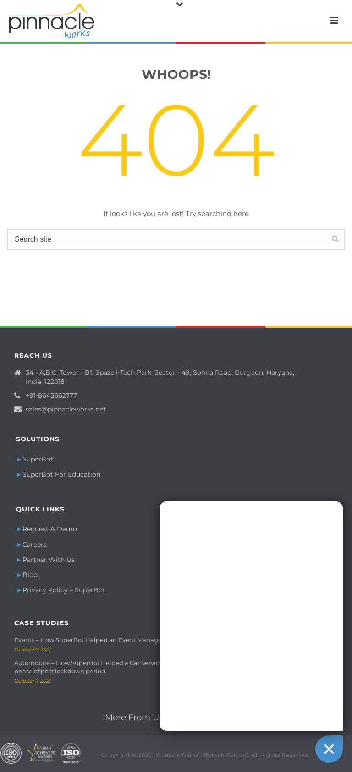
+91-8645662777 (51, 395)
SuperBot (37, 459)
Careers (34, 544)
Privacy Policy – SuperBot (63, 590)
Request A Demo (49, 529)
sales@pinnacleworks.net (66, 409)
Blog (30, 575)
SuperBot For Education (61, 474)
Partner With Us (48, 559)
